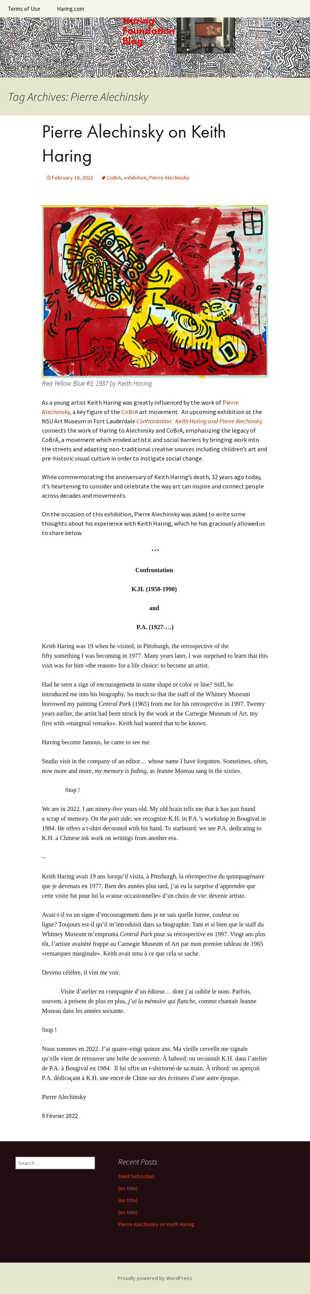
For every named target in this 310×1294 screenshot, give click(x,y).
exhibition (135, 177)
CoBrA (114, 177)
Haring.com (70, 8)
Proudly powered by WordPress (155, 1278)
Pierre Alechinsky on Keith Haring (156, 1224)
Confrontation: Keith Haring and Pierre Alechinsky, (199, 421)
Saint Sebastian (136, 1176)
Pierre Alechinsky (169, 177)
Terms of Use (24, 8)
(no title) (128, 1188)
